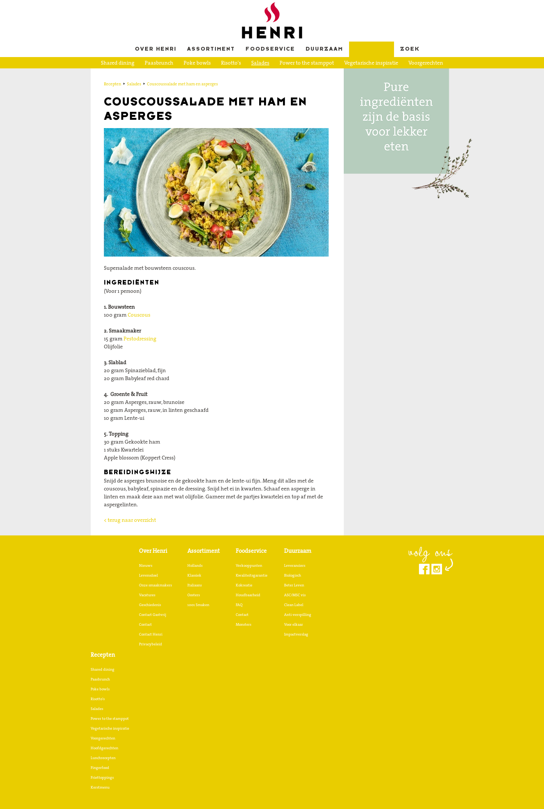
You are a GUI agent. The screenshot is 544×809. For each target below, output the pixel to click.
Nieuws (145, 565)
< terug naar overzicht (130, 520)
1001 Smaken (198, 605)
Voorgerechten (425, 63)
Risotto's (231, 63)
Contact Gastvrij (152, 614)
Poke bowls (197, 63)
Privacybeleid (150, 644)
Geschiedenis (150, 605)
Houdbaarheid (248, 595)
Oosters (193, 595)
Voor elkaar (293, 624)
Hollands (194, 565)
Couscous (139, 315)
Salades (260, 63)
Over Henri (155, 49)
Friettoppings (282, 74)
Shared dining (117, 63)
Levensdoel (148, 575)
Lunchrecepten (202, 74)
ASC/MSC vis (295, 595)
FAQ (239, 605)
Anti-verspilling (297, 614)
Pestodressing (140, 338)
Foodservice (270, 49)
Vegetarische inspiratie (371, 63)
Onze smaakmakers (155, 585)
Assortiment (211, 49)
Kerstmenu (322, 74)
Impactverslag (296, 634)
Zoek (410, 49)
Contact (145, 624)
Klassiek (194, 575)
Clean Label (293, 605)
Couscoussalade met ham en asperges (182, 83)
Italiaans (194, 585)
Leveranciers (294, 565)
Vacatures (147, 595)
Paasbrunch (159, 63)
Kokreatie (244, 585)
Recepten (371, 49)
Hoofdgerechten (155, 74)
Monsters (243, 624)
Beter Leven (294, 585)
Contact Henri (150, 634)
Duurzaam (324, 49)
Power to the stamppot (307, 63)
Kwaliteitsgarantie (251, 575)
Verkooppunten (249, 565)
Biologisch (292, 575)
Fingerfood (243, 74)
